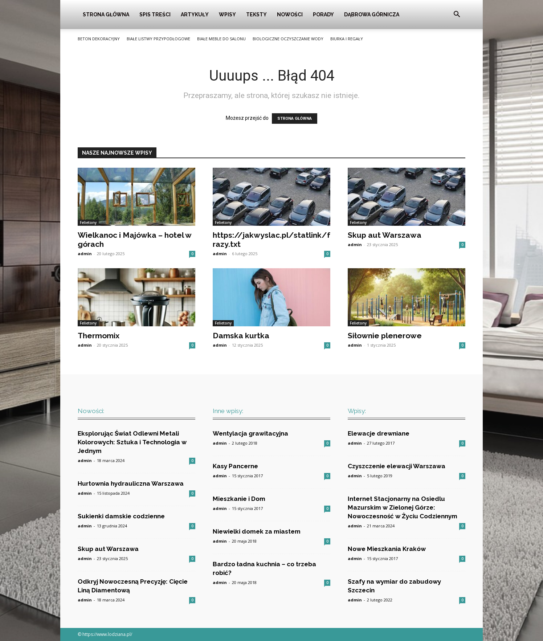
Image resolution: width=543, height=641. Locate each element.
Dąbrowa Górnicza (371, 14)
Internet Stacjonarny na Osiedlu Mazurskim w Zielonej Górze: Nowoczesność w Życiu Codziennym (402, 507)
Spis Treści (155, 14)
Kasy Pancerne (235, 466)
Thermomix (98, 335)
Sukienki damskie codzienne (121, 516)
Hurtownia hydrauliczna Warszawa (131, 483)
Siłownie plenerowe (385, 335)
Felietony (88, 222)
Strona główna (106, 14)
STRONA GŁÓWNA (294, 118)
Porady (323, 14)
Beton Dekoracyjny (99, 38)
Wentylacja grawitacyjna (250, 433)
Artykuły (195, 14)
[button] (456, 15)
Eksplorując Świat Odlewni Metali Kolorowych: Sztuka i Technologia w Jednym (132, 442)
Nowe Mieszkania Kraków (387, 548)
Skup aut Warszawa (384, 235)
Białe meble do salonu (221, 38)
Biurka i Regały (346, 38)
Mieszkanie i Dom (239, 498)
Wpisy (227, 14)
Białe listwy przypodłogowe (158, 38)
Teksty (256, 14)
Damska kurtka (241, 335)
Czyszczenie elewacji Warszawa (396, 466)
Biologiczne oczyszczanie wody (288, 38)
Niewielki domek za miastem (257, 531)
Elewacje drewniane (378, 433)
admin (85, 253)
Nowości (290, 14)
